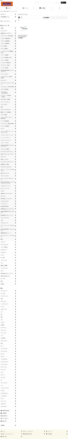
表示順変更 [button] (46, 17)
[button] (59, 8)
